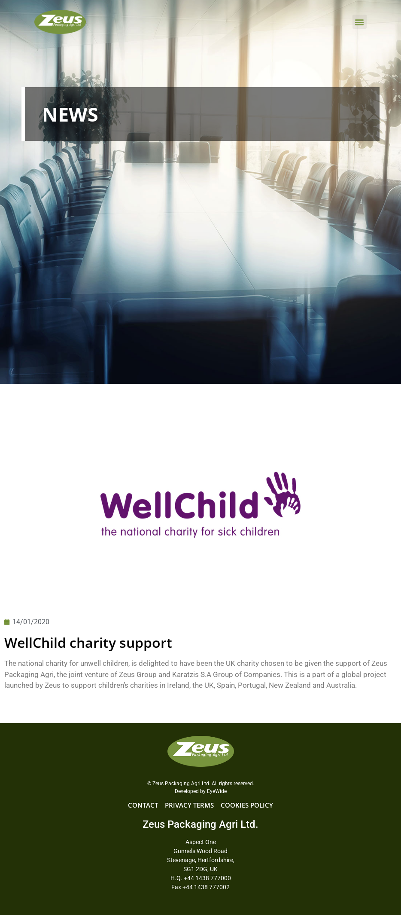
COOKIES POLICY (247, 805)
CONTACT (143, 805)
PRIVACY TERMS (189, 805)
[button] (359, 22)
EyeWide (217, 791)
